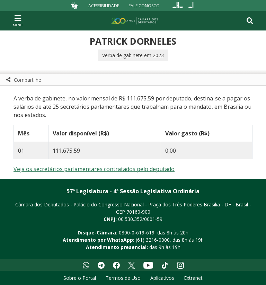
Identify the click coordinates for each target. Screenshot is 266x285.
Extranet (193, 278)
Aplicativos (162, 278)
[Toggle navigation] (250, 21)
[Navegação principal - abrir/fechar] (17, 20)
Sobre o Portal (79, 278)
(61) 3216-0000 (153, 240)
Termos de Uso (123, 278)
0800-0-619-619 (136, 232)
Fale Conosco (144, 5)
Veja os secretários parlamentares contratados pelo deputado (94, 169)
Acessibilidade (103, 5)
